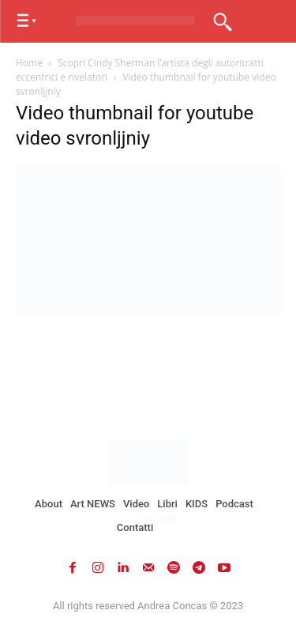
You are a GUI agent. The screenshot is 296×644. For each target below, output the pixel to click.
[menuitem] (170, 520)
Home (29, 63)
